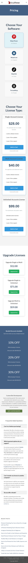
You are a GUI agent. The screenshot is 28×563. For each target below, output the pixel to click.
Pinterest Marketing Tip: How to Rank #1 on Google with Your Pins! (13, 524)
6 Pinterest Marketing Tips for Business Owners (12, 527)
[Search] (26, 2)
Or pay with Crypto (14, 150)
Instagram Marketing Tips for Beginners (10, 530)
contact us (6, 503)
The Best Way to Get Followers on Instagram (12, 538)
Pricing (22, 557)
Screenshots (16, 557)
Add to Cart (14, 147)
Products (9, 557)
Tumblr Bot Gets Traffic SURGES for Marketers (12, 553)
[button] (2, 2)
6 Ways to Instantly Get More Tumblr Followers (12, 550)
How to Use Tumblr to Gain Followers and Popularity (14, 533)
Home (5, 557)
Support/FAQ (12, 559)
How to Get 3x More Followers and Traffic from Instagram (12, 547)
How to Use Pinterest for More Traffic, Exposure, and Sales (14, 542)
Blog (17, 559)
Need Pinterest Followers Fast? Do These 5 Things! (13, 536)
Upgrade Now (14, 271)
